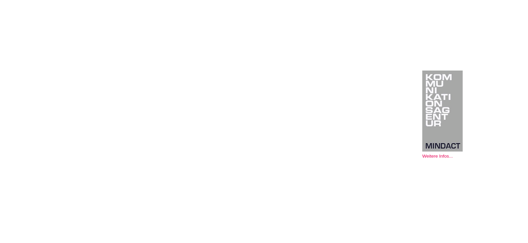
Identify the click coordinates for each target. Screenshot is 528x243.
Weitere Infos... (437, 156)
